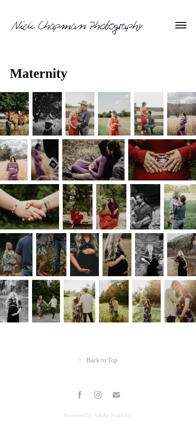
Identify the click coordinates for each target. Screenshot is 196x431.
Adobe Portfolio (112, 415)
